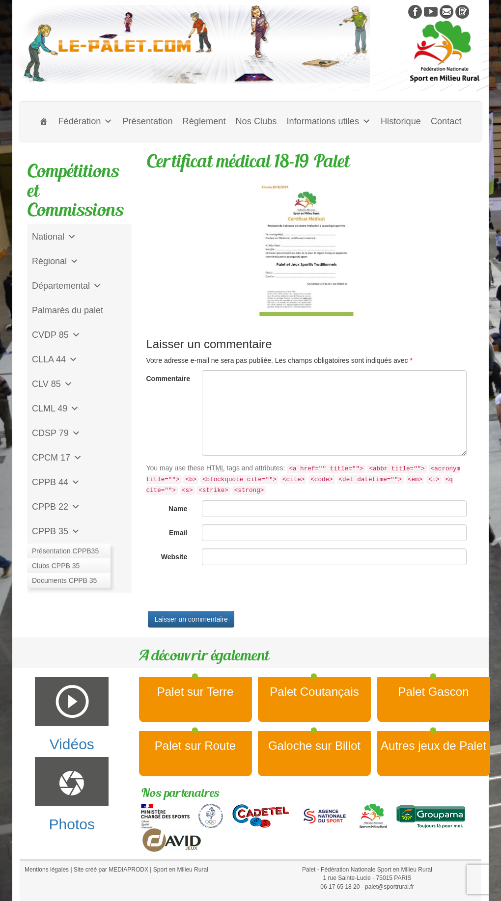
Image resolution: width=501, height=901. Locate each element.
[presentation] (221, 592)
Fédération (85, 121)
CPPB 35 (56, 531)
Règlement (204, 121)
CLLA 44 (55, 359)
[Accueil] (43, 121)
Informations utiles (328, 121)
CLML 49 (55, 408)
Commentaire (168, 378)
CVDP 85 (56, 335)
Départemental (67, 285)
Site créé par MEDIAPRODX (111, 869)
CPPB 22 (56, 506)
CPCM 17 (57, 457)
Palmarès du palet (67, 310)
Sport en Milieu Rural (180, 869)
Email (178, 533)
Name (177, 509)
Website (174, 557)
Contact (446, 121)
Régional (55, 261)
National (54, 236)
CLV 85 (52, 384)
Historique (401, 121)
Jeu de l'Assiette (64, 556)
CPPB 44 (56, 482)
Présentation (147, 121)
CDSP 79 (56, 433)
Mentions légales (47, 869)
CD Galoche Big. (65, 580)
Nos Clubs (256, 121)
